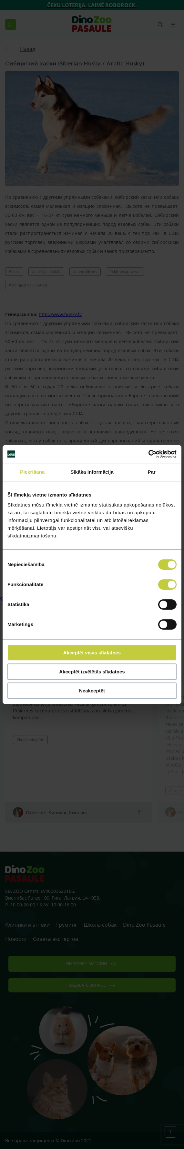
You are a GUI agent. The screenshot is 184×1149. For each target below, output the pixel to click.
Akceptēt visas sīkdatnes (92, 652)
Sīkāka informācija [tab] (92, 472)
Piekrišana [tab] (32, 472)
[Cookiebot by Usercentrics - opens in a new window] (148, 454)
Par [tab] (152, 472)
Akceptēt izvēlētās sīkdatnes (92, 671)
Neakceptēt (92, 690)
